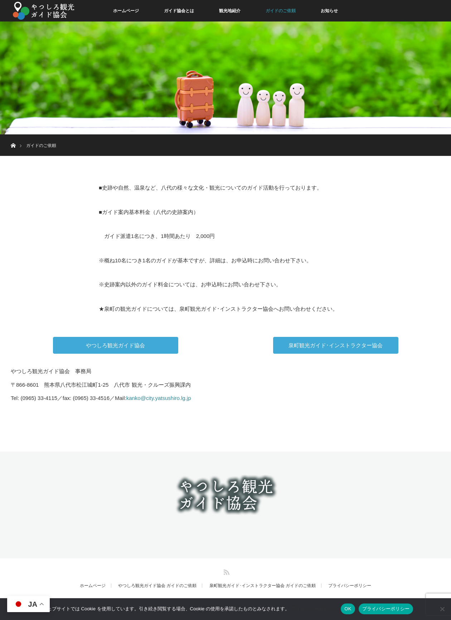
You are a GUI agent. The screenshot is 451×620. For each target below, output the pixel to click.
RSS (225, 571)
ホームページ (126, 10)
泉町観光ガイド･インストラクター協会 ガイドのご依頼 (262, 585)
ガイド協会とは (179, 10)
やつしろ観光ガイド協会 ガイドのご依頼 (157, 585)
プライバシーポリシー (349, 585)
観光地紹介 (230, 10)
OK (347, 608)
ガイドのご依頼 (281, 10)
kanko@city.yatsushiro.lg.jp (158, 398)
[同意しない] (442, 608)
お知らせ (329, 10)
